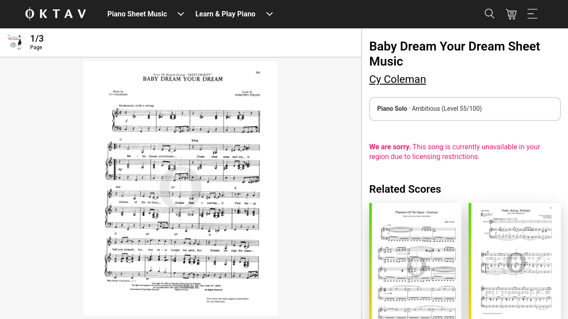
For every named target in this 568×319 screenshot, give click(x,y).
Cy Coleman (397, 79)
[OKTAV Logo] (55, 14)
